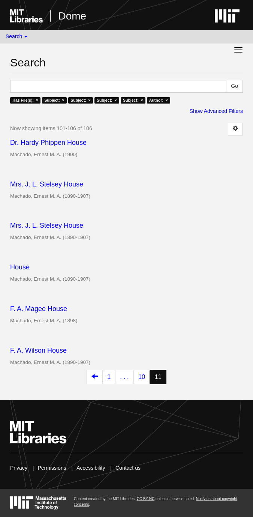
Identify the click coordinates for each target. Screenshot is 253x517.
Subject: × (54, 100)
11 (158, 376)
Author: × (158, 100)
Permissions (51, 468)
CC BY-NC (145, 499)
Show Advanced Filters (216, 111)
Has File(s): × (25, 100)
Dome (72, 16)
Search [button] (16, 36)
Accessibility (90, 468)
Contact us (128, 468)
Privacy (18, 468)
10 (141, 376)
